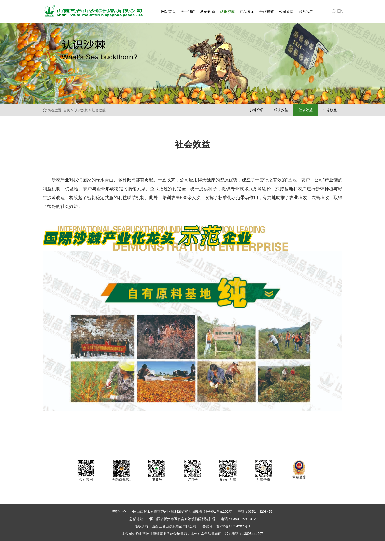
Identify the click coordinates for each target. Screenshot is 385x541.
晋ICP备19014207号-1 (233, 526)
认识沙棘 (227, 11)
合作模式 (266, 11)
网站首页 (168, 11)
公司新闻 (286, 11)
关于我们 (188, 11)
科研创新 (207, 11)
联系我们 (306, 11)
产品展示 (247, 11)
